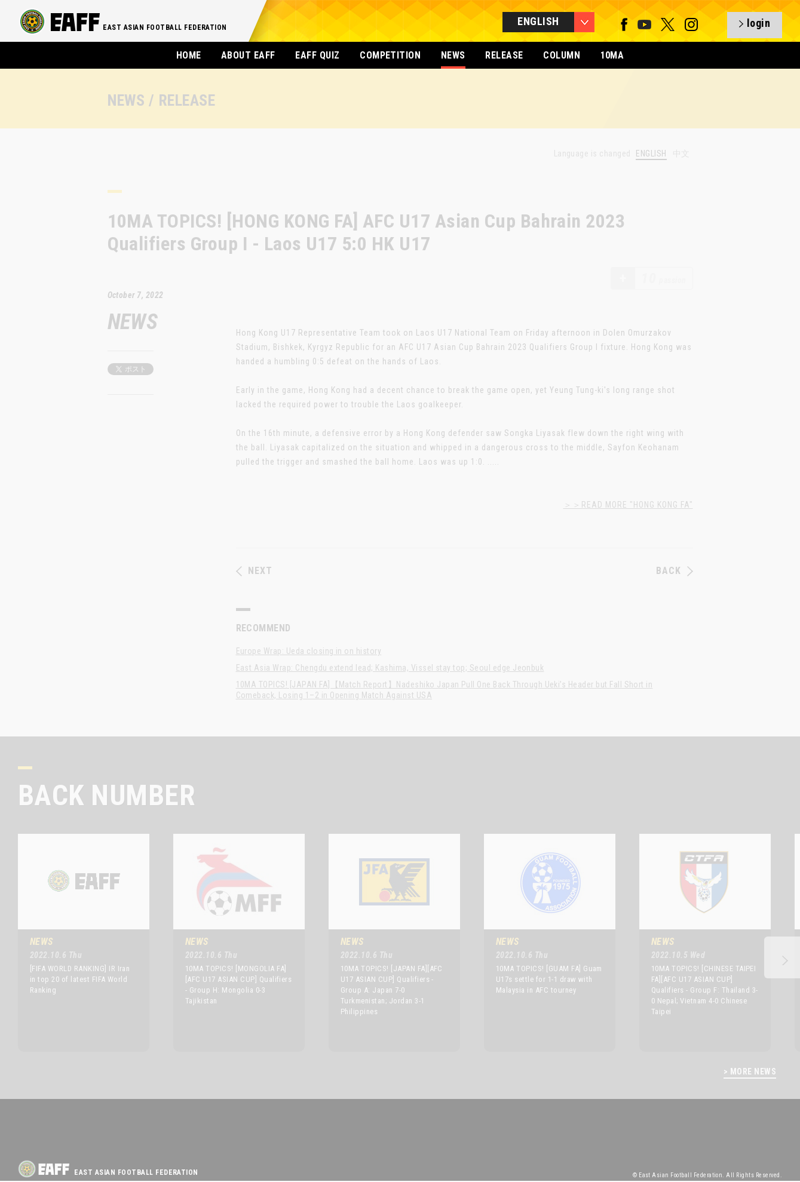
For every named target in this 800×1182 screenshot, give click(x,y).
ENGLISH (651, 153)
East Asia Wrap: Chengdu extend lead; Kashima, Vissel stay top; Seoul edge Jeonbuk (390, 668)
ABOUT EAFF (248, 55)
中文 (681, 153)
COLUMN (561, 55)
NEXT (254, 571)
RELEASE (504, 55)
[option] (74, 942)
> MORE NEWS (750, 1071)
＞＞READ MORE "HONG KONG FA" (628, 504)
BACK (674, 571)
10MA (612, 55)
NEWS (453, 55)
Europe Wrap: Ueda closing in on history (309, 651)
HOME (188, 55)
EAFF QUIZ (317, 55)
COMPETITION (390, 55)
